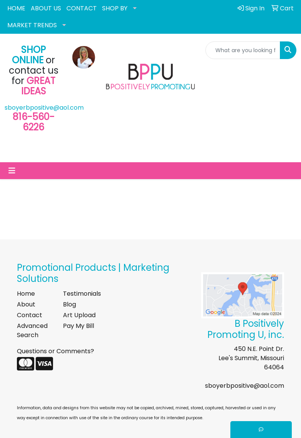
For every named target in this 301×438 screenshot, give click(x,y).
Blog (69, 304)
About (26, 304)
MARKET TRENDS (32, 25)
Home (26, 293)
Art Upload (79, 315)
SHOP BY (114, 8)
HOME (16, 8)
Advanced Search (32, 330)
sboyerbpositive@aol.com (44, 107)
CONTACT (81, 8)
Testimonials (81, 293)
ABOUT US (46, 8)
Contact (29, 315)
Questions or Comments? (55, 351)
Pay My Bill (78, 325)
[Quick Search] (242, 50)
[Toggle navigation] (12, 170)
